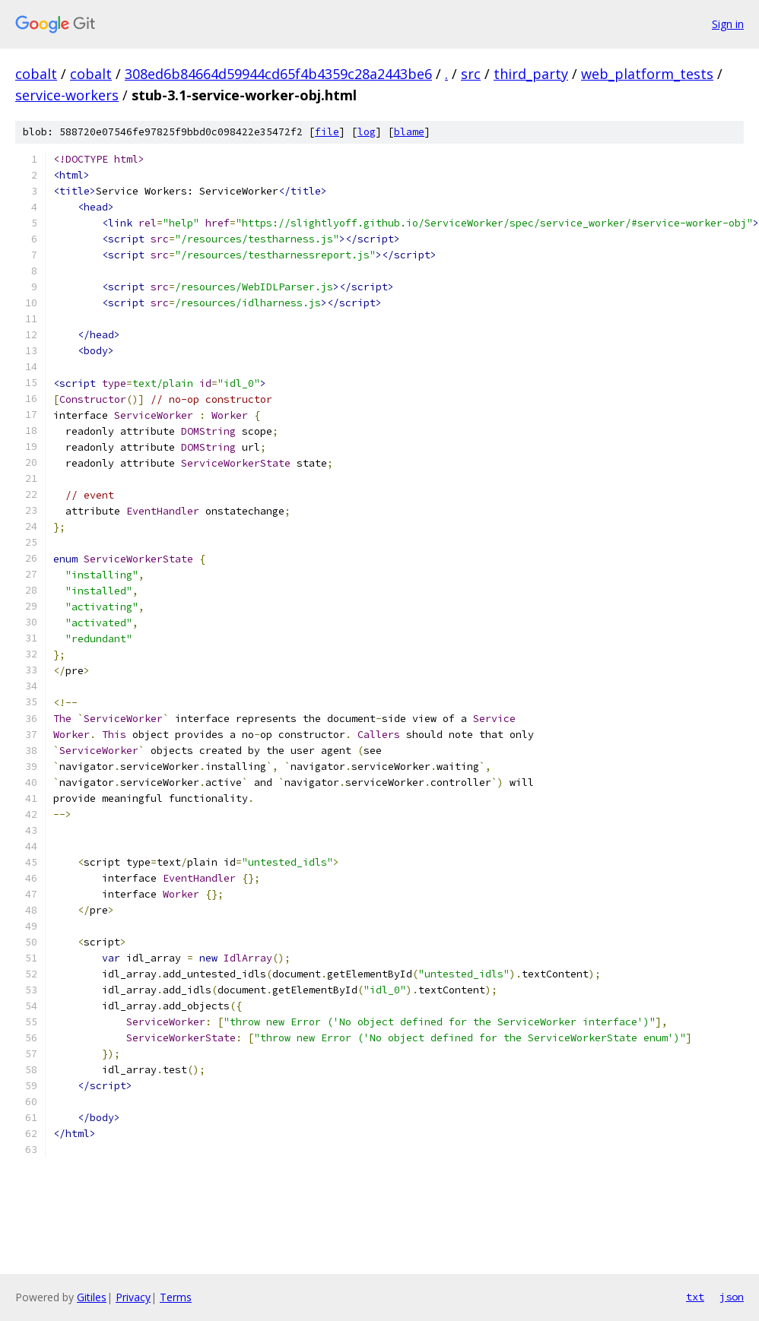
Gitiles (91, 1297)
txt (695, 1297)
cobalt (36, 74)
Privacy (133, 1297)
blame (409, 131)
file (327, 131)
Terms (176, 1297)
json (731, 1297)
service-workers (67, 95)
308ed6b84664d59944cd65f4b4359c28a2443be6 (278, 74)
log (366, 131)
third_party (531, 74)
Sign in (728, 24)
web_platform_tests (647, 74)
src (471, 74)
